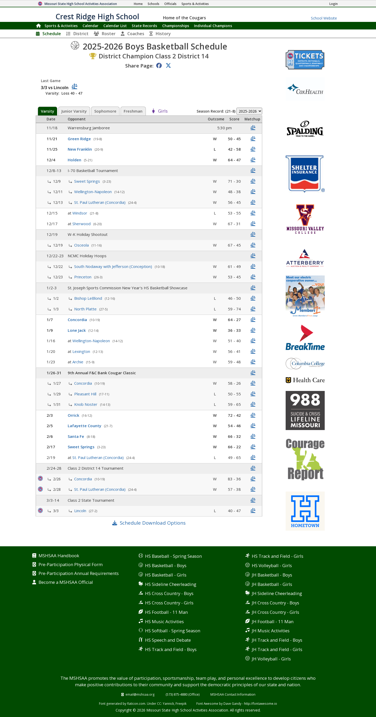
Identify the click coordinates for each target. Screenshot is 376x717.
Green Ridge (80, 138)
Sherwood (82, 223)
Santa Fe (76, 436)
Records (144, 25)
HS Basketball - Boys (165, 565)
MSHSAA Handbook (59, 556)
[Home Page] (138, 3)
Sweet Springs (87, 181)
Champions (213, 25)
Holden (75, 159)
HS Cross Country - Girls (169, 603)
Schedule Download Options (153, 522)
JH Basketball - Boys (272, 575)
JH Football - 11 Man (272, 621)
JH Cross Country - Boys (275, 603)
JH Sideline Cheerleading (277, 593)
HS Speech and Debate (168, 640)
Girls (163, 111)
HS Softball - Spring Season (172, 631)
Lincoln (80, 510)
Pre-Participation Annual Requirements (79, 573)
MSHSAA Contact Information (232, 694)
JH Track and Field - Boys (277, 640)
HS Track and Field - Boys (171, 649)
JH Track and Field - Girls (277, 649)
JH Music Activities (271, 631)
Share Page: (139, 65)
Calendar (90, 25)
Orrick (74, 415)
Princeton (83, 276)
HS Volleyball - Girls (272, 565)
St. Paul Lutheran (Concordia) (100, 202)
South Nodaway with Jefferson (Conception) (113, 266)
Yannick (168, 703)
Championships (175, 25)
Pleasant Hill (85, 393)
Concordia (78, 319)
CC (159, 703)
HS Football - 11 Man (166, 612)
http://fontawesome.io (260, 703)
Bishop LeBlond (88, 298)
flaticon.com (136, 703)
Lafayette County (85, 425)
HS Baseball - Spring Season (173, 556)
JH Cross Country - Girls (275, 612)
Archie (78, 361)
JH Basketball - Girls (272, 584)
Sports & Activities (61, 25)
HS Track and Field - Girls (277, 556)
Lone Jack (77, 330)
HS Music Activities (164, 621)
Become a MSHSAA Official (66, 582)
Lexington (81, 351)
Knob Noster (86, 404)
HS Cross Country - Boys (169, 593)
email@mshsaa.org (140, 694)
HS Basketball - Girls (165, 575)
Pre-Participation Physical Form (71, 564)
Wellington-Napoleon (93, 191)
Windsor (80, 213)
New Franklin (80, 149)
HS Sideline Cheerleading (170, 584)
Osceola (82, 245)
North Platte (86, 308)
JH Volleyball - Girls (271, 659)
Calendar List (115, 25)
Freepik (181, 703)
